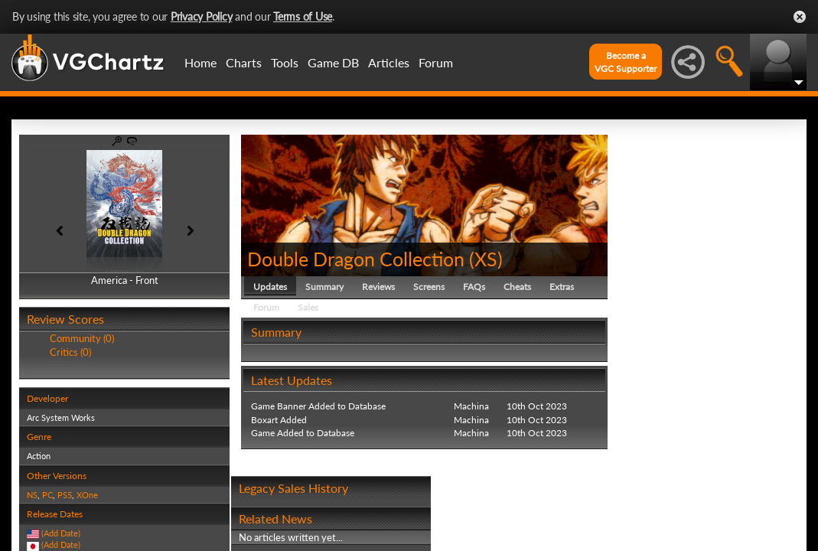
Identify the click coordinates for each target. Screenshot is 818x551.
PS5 (64, 495)
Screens (429, 286)
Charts (244, 62)
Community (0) (82, 338)
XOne (87, 495)
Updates (270, 286)
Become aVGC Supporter (626, 62)
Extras (561, 286)
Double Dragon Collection (355, 258)
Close (800, 17)
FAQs (474, 286)
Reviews (378, 286)
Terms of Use (302, 16)
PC (47, 495)
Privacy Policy (202, 16)
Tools (284, 62)
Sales (308, 307)
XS (485, 258)
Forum (436, 62)
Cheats (517, 286)
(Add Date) (60, 533)
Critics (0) (70, 352)
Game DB (333, 62)
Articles (388, 62)
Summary (324, 286)
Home (200, 62)
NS (32, 495)
